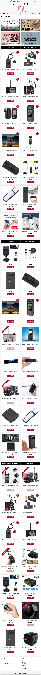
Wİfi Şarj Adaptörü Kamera (30, 593)
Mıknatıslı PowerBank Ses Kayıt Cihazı (30, 398)
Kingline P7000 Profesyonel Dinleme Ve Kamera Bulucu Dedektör (10, 69)
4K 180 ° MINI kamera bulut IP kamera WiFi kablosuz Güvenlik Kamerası (10, 290)
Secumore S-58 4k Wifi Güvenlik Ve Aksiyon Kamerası (30, 123)
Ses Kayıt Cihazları (30, 241)
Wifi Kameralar (30, 463)
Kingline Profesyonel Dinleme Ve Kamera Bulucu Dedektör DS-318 (10, 96)
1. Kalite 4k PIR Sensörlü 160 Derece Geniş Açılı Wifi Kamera (30, 231)
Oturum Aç (23, 660)
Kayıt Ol (23, 662)
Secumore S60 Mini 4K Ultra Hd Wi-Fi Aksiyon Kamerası (10, 123)
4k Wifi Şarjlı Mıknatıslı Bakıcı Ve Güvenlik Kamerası (30, 263)
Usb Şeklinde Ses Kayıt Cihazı (10, 371)
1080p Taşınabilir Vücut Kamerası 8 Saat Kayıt (10, 177)
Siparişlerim (23, 663)
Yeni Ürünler (10, 47)
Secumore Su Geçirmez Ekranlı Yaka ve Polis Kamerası (10, 150)
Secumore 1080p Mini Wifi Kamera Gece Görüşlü (10, 620)
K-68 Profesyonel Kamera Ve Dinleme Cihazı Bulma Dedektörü (10, 485)
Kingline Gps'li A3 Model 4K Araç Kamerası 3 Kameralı (30, 69)
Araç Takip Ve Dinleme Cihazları (11, 463)
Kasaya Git (23, 668)
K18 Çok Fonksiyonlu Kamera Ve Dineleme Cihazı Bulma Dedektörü (10, 398)
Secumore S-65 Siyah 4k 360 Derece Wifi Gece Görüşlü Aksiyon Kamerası (30, 150)
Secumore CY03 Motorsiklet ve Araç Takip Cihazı (30, 177)
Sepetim (23, 666)
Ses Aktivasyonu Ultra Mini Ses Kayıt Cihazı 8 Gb (10, 425)
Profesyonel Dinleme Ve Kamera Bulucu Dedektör (10, 344)
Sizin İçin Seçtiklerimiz (30, 47)
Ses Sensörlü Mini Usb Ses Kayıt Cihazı (30, 371)
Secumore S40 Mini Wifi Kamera (30, 620)
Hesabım (23, 665)
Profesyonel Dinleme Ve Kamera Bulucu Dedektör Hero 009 (10, 566)
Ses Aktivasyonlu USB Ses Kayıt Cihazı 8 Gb (10, 204)
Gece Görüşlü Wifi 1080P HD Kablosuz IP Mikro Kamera (10, 231)
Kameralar (11, 241)
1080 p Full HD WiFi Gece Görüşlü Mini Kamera (30, 647)
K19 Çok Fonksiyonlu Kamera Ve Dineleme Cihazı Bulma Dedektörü (30, 96)
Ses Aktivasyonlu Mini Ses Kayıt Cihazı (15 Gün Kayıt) (30, 452)
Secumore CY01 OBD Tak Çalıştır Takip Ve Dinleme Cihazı (30, 566)
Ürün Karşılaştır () (25, 669)
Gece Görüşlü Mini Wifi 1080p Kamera (11, 263)
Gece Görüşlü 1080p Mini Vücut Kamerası (30, 204)
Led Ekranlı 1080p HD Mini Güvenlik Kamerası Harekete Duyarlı (30, 344)
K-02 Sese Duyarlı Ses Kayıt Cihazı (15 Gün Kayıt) (10, 452)
